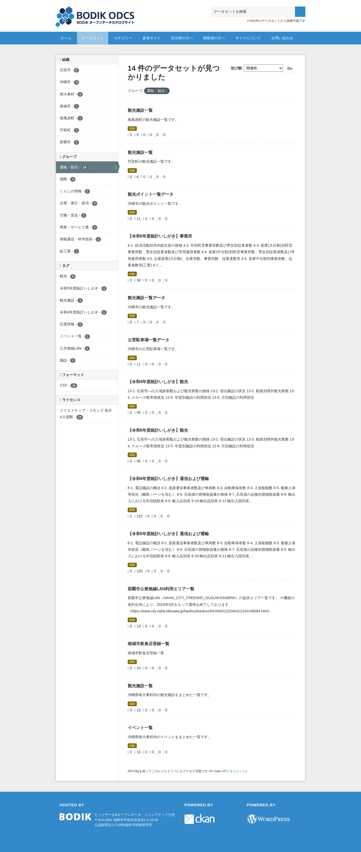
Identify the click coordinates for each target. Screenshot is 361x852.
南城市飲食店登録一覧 (148, 643)
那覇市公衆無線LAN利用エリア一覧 (161, 589)
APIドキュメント (234, 771)
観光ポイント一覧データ (150, 194)
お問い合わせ (282, 38)
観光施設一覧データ (146, 298)
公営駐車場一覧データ (148, 340)
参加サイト (152, 38)
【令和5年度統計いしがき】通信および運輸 (168, 534)
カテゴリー (123, 38)
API (211, 771)
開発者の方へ (214, 38)
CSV (132, 128)
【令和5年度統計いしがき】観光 (158, 430)
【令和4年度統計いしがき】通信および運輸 (168, 478)
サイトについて (248, 38)
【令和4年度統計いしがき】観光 (158, 381)
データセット (93, 38)
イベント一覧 (140, 727)
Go (289, 68)
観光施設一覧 (140, 110)
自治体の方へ (182, 38)
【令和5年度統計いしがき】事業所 (160, 236)
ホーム (65, 38)
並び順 (236, 68)
